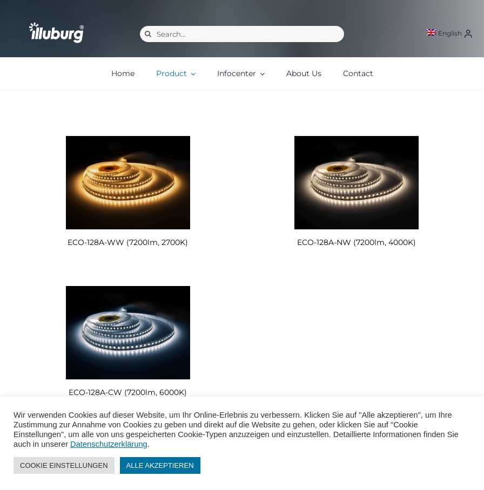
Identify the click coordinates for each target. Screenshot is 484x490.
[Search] (148, 34)
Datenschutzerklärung (108, 444)
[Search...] (242, 34)
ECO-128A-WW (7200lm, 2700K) (128, 242)
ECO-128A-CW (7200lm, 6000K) (128, 392)
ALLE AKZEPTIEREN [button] (160, 465)
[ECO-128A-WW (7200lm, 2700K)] (127, 182)
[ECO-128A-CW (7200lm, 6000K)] (127, 332)
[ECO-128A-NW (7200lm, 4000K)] (356, 182)
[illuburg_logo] (56, 22)
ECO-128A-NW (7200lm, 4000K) (356, 242)
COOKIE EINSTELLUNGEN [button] (64, 465)
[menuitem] (444, 33)
